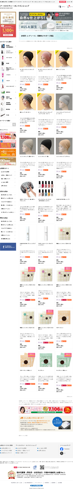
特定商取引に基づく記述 (16, 482)
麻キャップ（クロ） (60, 69)
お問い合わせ (4, 185)
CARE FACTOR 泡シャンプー (63, 199)
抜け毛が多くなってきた (6, 194)
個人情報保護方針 (29, 482)
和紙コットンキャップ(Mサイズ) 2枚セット (64, 285)
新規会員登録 (62, 1)
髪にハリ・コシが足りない (7, 231)
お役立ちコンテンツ (6, 452)
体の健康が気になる (5, 238)
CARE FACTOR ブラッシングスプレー (27, 244)
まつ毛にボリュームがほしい (7, 212)
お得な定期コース (6, 448)
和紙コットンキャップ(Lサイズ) (27, 327)
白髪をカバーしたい (5, 208)
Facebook (64, 449)
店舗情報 (53, 482)
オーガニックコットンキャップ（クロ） (27, 70)
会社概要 (60, 482)
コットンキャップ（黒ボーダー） (27, 156)
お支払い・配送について (6, 175)
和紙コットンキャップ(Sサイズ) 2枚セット (27, 285)
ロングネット (41, 370)
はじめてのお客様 (5, 171)
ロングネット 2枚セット (61, 370)
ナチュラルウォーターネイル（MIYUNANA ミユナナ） (44, 200)
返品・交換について (5, 178)
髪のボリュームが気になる (7, 198)
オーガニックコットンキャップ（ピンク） (45, 70)
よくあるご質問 (4, 182)
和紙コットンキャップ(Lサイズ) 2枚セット (45, 328)
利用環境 (47, 482)
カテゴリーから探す (6, 41)
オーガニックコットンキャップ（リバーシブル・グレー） (45, 113)
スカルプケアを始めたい (6, 201)
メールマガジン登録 (6, 450)
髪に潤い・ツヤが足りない (7, 205)
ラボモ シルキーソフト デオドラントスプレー (45, 244)
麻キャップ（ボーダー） (25, 112)
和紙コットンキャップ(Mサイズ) (45, 284)
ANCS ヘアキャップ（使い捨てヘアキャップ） (27, 200)
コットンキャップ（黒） (43, 156)
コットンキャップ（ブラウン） (63, 156)
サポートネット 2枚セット (26, 370)
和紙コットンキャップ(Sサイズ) (63, 243)
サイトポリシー (38, 482)
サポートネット (59, 327)
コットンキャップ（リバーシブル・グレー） (63, 113)
